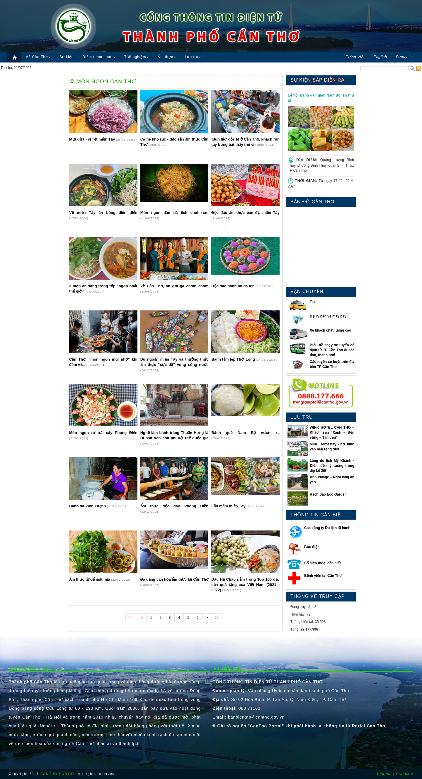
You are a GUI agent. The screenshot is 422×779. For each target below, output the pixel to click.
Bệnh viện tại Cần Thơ (322, 576)
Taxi (313, 302)
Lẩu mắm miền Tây (228, 506)
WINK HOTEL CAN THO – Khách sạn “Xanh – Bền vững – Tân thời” (332, 432)
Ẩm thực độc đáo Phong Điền (174, 506)
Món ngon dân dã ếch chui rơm (174, 212)
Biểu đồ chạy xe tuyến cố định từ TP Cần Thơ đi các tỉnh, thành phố (332, 350)
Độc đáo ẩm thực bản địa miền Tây (245, 212)
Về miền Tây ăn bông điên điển (103, 212)
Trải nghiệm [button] (136, 57)
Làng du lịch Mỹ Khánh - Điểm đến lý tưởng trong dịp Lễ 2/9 (332, 466)
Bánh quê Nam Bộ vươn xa (245, 432)
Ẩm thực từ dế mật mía (90, 579)
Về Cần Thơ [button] (38, 57)
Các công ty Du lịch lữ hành (327, 528)
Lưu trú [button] (193, 57)
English (384, 773)
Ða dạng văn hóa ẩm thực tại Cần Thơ (174, 579)
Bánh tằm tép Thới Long (233, 359)
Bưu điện (311, 547)
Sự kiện (66, 57)
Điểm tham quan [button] (99, 57)
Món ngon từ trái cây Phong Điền (103, 432)
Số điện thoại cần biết (322, 563)
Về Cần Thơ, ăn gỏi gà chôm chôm (174, 286)
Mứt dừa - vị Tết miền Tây (92, 139)
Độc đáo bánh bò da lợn (233, 286)
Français (404, 773)
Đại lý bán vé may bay (328, 316)
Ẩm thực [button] (167, 57)
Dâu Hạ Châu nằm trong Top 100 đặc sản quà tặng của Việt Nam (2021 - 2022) (245, 584)
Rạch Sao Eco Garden (328, 494)
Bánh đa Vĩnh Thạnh (88, 506)
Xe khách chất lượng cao (330, 330)
